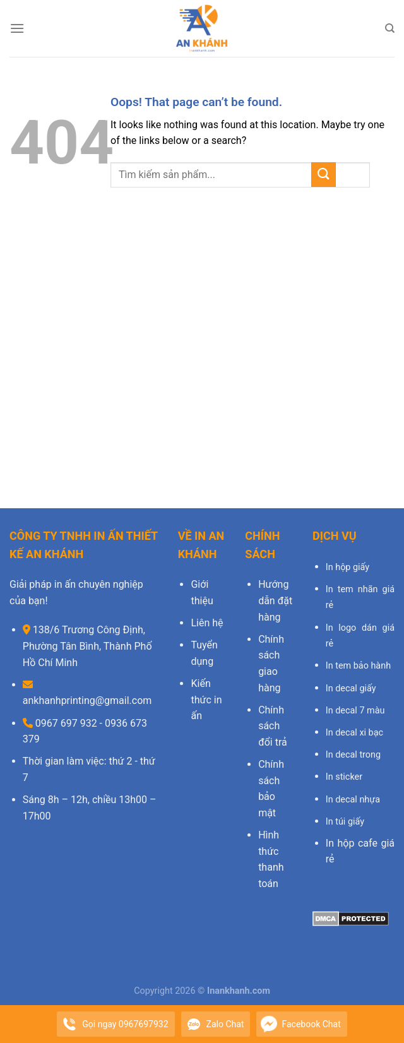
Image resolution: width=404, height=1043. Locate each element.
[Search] (390, 28)
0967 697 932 (65, 723)
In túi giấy (345, 821)
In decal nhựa (353, 799)
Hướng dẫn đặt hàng (275, 600)
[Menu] (17, 28)
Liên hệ (207, 623)
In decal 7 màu (355, 710)
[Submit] (323, 174)
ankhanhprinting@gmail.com (87, 700)
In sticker (344, 777)
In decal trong (353, 754)
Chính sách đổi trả (272, 726)
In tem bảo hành (358, 665)
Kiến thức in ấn (206, 699)
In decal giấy (351, 688)
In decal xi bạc (354, 732)
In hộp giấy (347, 567)
